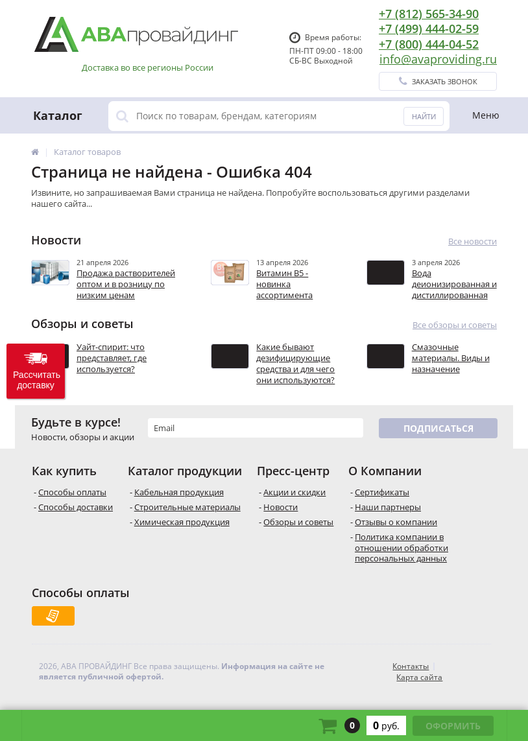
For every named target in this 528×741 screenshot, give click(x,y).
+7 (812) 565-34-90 (429, 13)
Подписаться (438, 428)
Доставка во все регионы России (147, 67)
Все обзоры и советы (455, 325)
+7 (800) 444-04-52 (429, 44)
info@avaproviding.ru (438, 59)
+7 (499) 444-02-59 (429, 28)
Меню (485, 115)
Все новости (472, 241)
